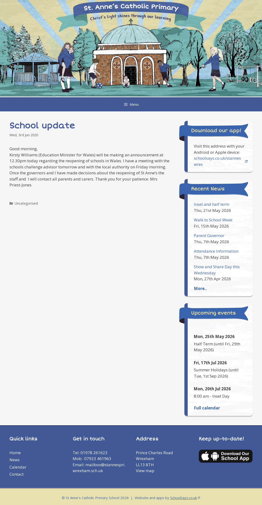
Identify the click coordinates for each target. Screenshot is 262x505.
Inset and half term (211, 204)
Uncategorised (26, 203)
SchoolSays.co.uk (183, 497)
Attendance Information (216, 251)
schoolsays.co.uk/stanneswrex (217, 161)
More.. (200, 288)
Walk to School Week (213, 220)
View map (145, 470)
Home (15, 452)
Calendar (18, 467)
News (14, 459)
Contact (16, 474)
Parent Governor (209, 235)
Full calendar (207, 408)
